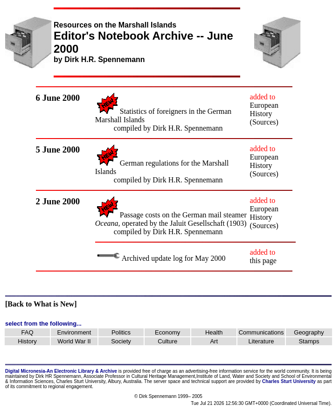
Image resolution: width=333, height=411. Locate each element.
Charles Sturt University (80, 381)
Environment (74, 332)
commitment (29, 386)
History (27, 341)
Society (121, 341)
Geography (309, 332)
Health (214, 332)
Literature (261, 341)
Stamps (308, 341)
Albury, (115, 381)
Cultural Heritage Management (163, 376)
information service (238, 371)
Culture (167, 341)
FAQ (27, 332)
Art (214, 341)
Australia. (133, 381)
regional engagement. (70, 386)
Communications (261, 332)
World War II (74, 341)
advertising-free (202, 371)
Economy (167, 332)
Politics (121, 332)
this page (263, 261)
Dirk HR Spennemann (58, 376)
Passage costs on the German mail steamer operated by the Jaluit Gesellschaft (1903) (171, 219)
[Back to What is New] (40, 304)
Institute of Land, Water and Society (233, 376)
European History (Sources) (264, 113)
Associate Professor (104, 376)
